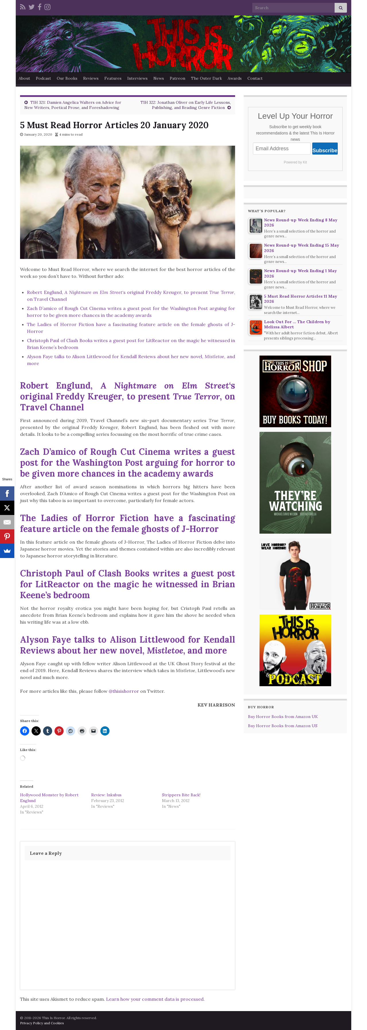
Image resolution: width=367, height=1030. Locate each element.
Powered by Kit (295, 162)
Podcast (43, 78)
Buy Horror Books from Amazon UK (283, 716)
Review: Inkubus (106, 794)
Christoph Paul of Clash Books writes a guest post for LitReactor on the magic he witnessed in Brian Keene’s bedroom (127, 584)
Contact (255, 78)
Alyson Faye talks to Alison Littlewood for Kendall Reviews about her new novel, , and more (127, 645)
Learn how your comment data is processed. (155, 999)
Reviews (91, 78)
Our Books (67, 78)
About (24, 78)
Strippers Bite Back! (181, 794)
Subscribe (325, 150)
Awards (235, 78)
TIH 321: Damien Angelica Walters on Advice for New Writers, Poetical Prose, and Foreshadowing (72, 105)
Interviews (137, 78)
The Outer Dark (206, 78)
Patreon (177, 78)
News (158, 78)
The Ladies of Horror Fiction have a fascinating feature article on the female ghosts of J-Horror (127, 523)
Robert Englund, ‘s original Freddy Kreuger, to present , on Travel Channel (127, 396)
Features (113, 78)
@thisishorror (124, 691)
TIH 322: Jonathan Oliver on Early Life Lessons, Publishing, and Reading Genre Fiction (185, 105)
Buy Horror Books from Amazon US (282, 725)
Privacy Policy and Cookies (42, 1023)
